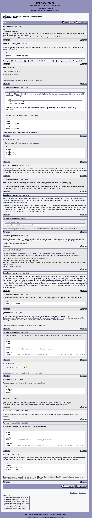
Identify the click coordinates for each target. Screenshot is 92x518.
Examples (52, 514)
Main (15, 17)
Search (44, 8)
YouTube (60, 517)
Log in (57, 10)
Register (50, 8)
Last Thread (74, 493)
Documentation (43, 514)
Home (39, 8)
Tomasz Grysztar (44, 517)
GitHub (56, 517)
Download (35, 514)
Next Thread (82, 493)
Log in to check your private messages (42, 10)
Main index (28, 514)
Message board (61, 514)
